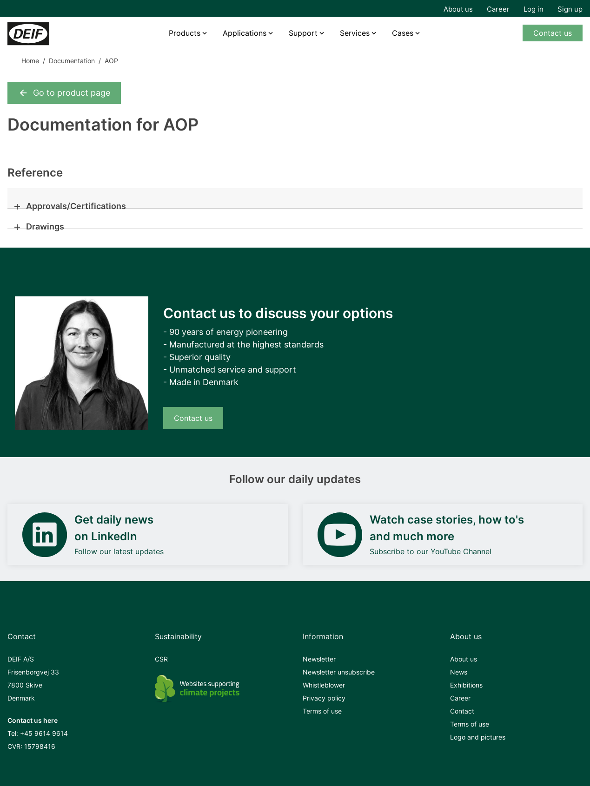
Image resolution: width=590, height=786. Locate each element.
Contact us (552, 33)
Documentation (72, 61)
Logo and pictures (477, 737)
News (458, 672)
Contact (462, 711)
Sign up (570, 9)
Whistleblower (324, 685)
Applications (244, 33)
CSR (161, 659)
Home (30, 61)
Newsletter (319, 659)
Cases (402, 33)
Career (498, 9)
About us (458, 9)
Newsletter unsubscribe (339, 672)
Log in (534, 9)
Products (184, 33)
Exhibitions (466, 685)
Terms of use (322, 711)
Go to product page (64, 93)
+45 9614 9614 (44, 733)
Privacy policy (324, 698)
